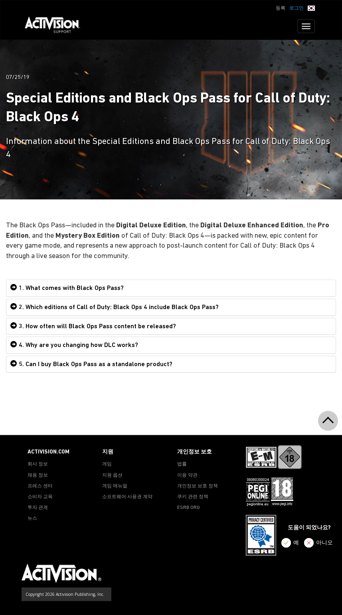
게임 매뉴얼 (114, 486)
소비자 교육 (40, 497)
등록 (280, 8)
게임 (107, 464)
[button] (311, 7)
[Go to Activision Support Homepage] (56, 26)
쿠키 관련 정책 (192, 497)
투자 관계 (38, 507)
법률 (182, 464)
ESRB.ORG (188, 507)
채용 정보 (38, 475)
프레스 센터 (40, 486)
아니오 (324, 543)
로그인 (296, 8)
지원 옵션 (112, 475)
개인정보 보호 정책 (197, 486)
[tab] (171, 288)
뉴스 (32, 518)
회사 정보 (38, 464)
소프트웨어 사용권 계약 (127, 497)
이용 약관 (187, 475)
